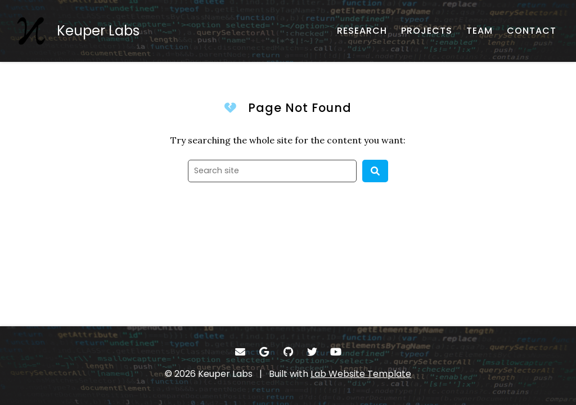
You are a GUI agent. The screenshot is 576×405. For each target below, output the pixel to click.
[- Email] (240, 352)
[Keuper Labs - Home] (78, 31)
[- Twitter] (312, 352)
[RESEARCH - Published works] (362, 31)
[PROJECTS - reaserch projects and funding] (426, 31)
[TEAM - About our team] (480, 31)
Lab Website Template (360, 373)
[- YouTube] (336, 352)
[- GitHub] (288, 352)
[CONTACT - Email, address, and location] (531, 31)
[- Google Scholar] (264, 352)
